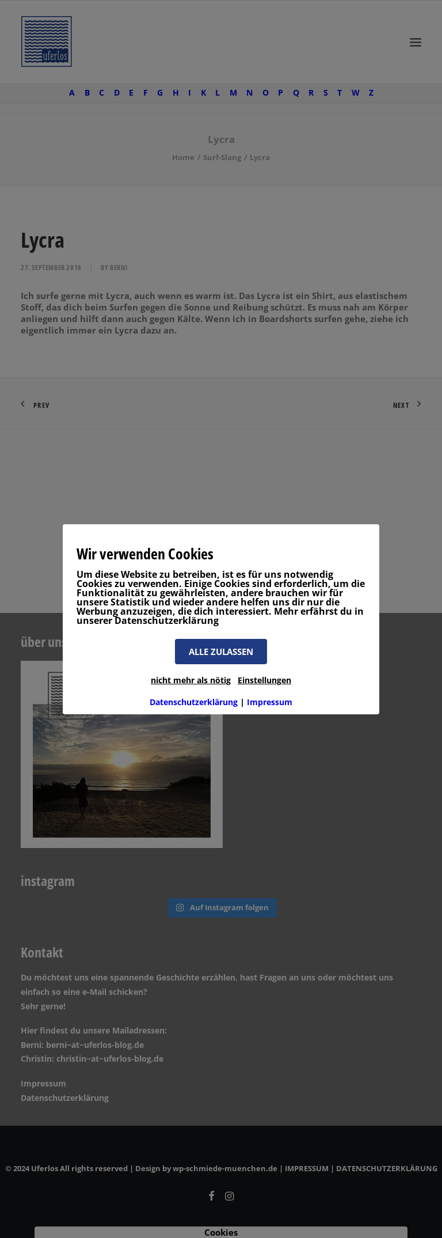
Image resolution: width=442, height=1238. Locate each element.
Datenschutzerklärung (194, 701)
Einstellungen (264, 680)
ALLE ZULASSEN (221, 651)
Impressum (269, 701)
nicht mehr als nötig (191, 680)
